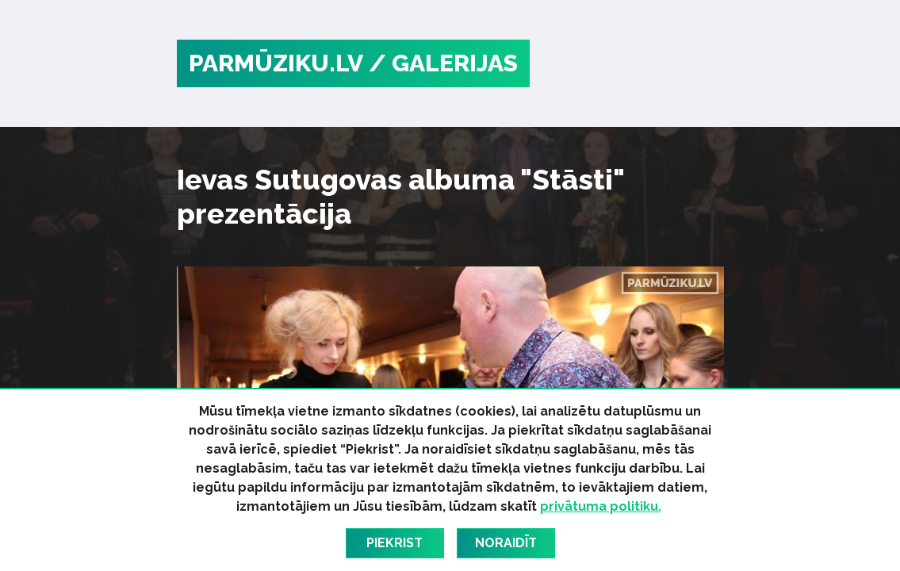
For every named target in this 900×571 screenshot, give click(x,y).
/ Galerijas (443, 63)
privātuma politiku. (600, 506)
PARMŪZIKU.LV (276, 63)
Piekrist (394, 542)
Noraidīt (506, 542)
